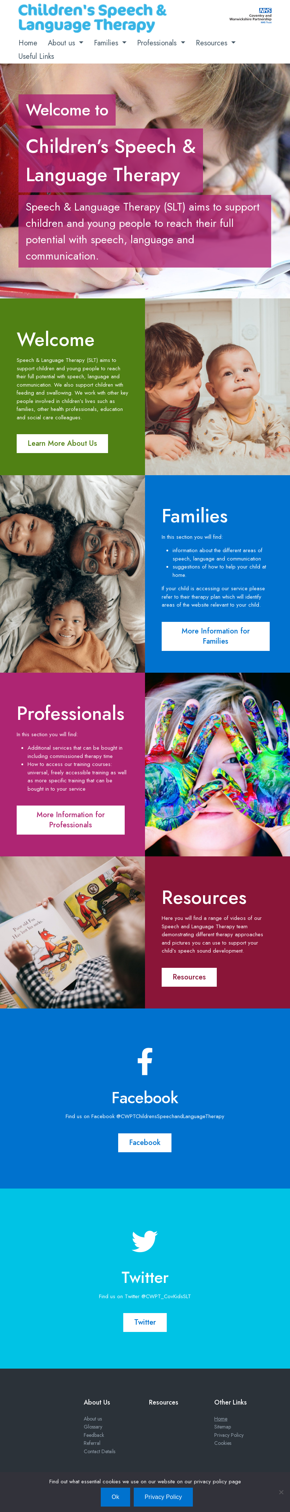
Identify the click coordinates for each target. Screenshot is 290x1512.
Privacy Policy (229, 1435)
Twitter (145, 1322)
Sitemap (222, 1426)
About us (62, 43)
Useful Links (36, 56)
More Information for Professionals (71, 820)
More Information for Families (216, 636)
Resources (212, 43)
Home (27, 43)
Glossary (93, 1426)
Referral (92, 1443)
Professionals (158, 43)
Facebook (145, 1142)
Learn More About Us (62, 443)
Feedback (94, 1435)
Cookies (222, 1443)
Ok (115, 1497)
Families (107, 43)
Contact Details (99, 1451)
